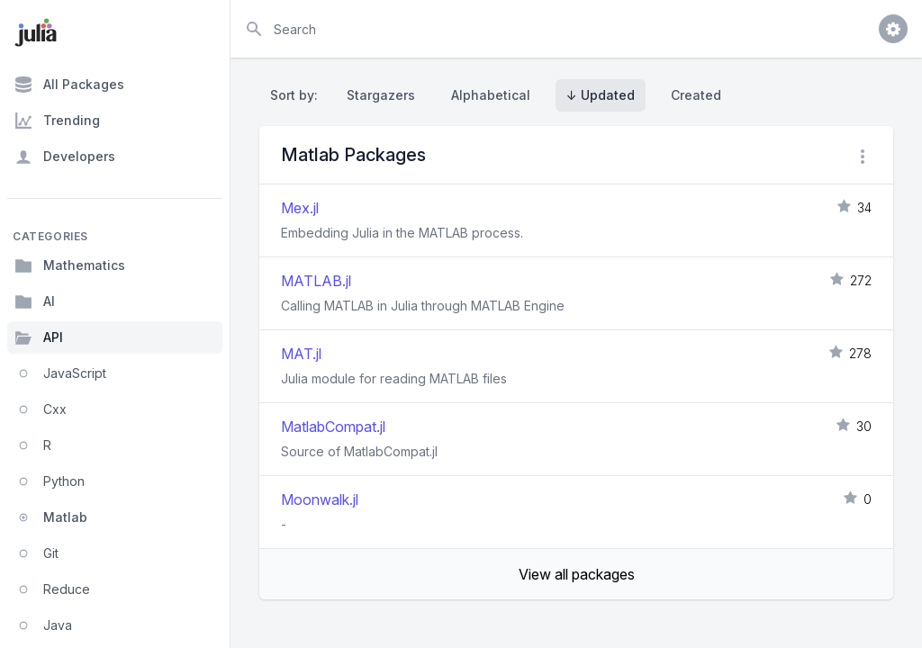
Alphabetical (490, 95)
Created (696, 95)
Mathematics (69, 265)
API (38, 337)
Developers (64, 157)
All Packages (69, 85)
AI (34, 301)
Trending (57, 121)
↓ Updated (600, 95)
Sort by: (297, 95)
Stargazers (381, 95)
